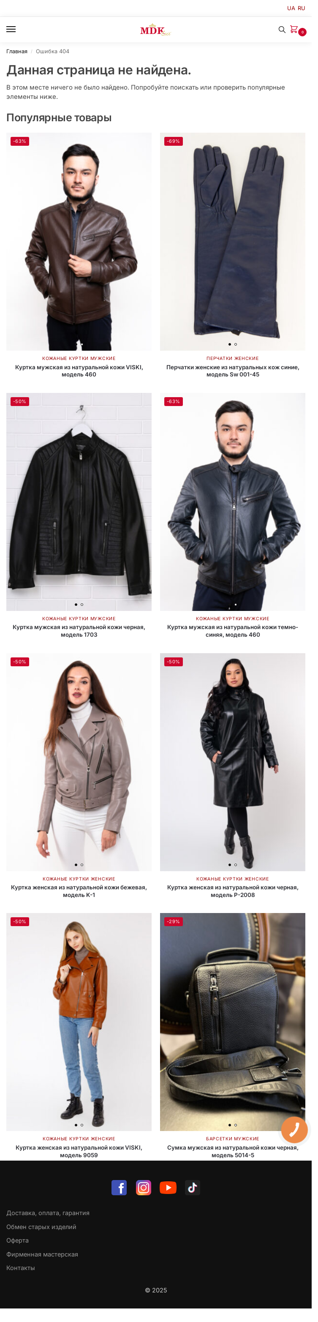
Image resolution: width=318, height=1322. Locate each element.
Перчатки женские (232, 358)
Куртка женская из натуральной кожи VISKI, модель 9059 (79, 1151)
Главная (16, 51)
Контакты (20, 1267)
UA (291, 8)
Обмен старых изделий (41, 1226)
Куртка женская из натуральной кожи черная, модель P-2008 (233, 891)
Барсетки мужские (232, 1139)
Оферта (17, 1240)
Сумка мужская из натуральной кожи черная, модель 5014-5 (233, 1151)
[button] (295, 30)
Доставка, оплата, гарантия (48, 1212)
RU (301, 8)
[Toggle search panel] (282, 29)
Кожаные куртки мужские (78, 358)
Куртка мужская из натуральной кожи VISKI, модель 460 (79, 371)
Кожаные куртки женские (79, 879)
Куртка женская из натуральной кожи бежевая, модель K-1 (79, 891)
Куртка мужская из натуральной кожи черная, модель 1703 (79, 631)
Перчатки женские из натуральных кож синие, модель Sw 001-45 (232, 371)
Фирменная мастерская (42, 1254)
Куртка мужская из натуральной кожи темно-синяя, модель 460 (232, 631)
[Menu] (19, 29)
